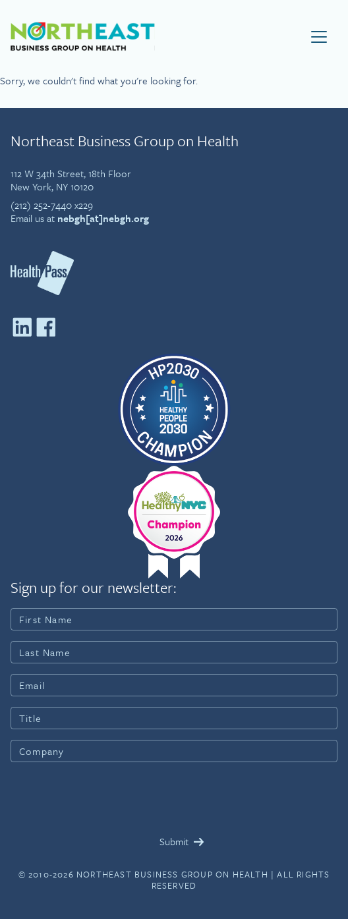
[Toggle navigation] (319, 37)
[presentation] (111, 798)
